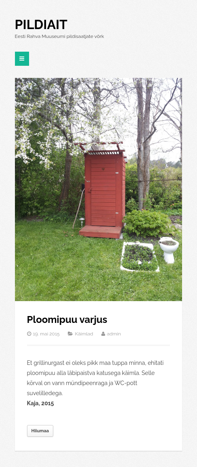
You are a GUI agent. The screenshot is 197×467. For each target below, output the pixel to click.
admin (114, 334)
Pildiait (41, 24)
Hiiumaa (40, 430)
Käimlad (84, 334)
